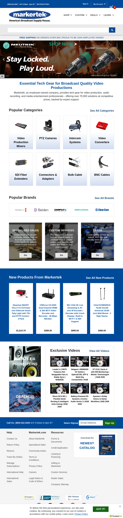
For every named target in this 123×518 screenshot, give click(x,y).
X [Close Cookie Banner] (120, 506)
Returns (10, 451)
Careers (33, 472)
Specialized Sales (43, 4)
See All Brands (104, 198)
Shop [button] (68, 15)
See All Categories (102, 110)
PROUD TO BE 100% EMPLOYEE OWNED (83, 37)
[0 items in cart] (111, 3)
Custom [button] (81, 15)
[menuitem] (68, 15)
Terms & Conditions (34, 458)
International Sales (12, 480)
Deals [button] (95, 15)
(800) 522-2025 (12, 4)
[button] (58, 73)
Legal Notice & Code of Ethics (36, 480)
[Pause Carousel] (2, 76)
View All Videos (99, 350)
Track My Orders (15, 457)
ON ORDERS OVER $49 (40, 37)
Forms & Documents (56, 440)
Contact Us (12, 438)
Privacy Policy (35, 466)
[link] (91, 497)
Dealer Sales (57, 478)
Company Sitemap (60, 484)
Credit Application (59, 448)
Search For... (12, 26)
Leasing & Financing (56, 455)
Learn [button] (109, 15)
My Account (99, 4)
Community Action (37, 451)
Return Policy (13, 445)
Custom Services (59, 472)
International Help (15, 472)
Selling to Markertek (56, 464)
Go (28, 255)
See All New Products (100, 277)
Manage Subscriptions (13, 464)
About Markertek (37, 438)
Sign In (85, 4)
